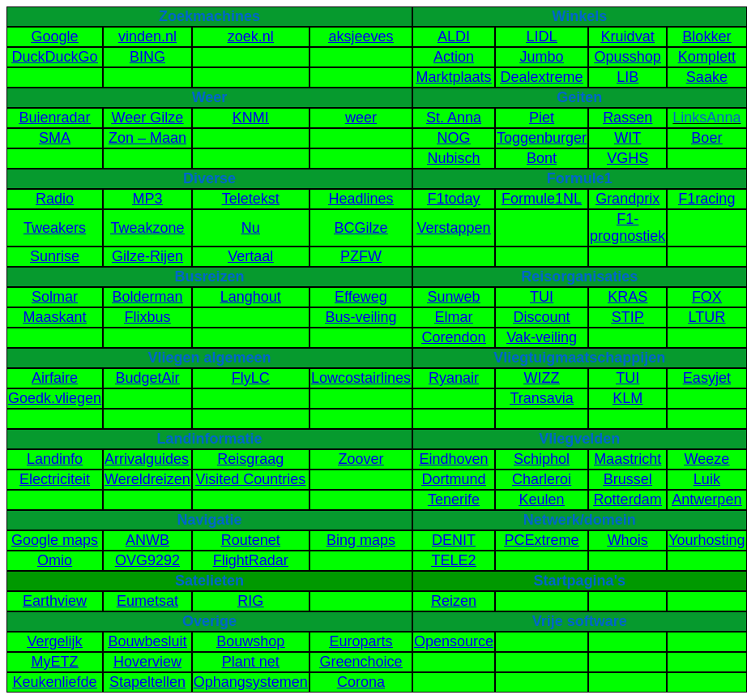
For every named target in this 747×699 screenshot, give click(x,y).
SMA (54, 138)
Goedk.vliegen (54, 398)
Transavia (541, 398)
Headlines (360, 199)
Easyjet (707, 378)
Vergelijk (55, 641)
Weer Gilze (148, 117)
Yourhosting (706, 540)
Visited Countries (250, 479)
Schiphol (542, 459)
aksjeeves (360, 36)
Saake (707, 77)
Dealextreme (542, 77)
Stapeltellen (147, 682)
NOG (453, 138)
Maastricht (627, 459)
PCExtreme (542, 540)
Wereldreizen (147, 479)
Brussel (628, 479)
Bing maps (361, 540)
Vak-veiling (541, 337)
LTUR (707, 317)
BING (147, 57)
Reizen (453, 601)
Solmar (55, 297)
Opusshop (628, 57)
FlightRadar (250, 560)
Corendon (453, 337)
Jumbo (542, 57)
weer (361, 117)
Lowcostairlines (361, 378)
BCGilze (360, 228)
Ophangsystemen (251, 682)
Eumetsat (147, 601)
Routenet (250, 540)
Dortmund (453, 479)
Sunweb (453, 297)
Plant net (251, 662)
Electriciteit (54, 479)
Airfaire (55, 378)
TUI (541, 297)
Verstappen (453, 228)
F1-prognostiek (627, 227)
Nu (250, 228)
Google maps (54, 540)
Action (453, 57)
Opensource (453, 641)
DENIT (454, 540)
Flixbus (147, 317)
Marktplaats (453, 77)
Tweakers (54, 228)
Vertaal (250, 256)
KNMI (251, 117)
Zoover (360, 459)
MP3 (147, 199)
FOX (707, 297)
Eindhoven (453, 459)
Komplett (707, 57)
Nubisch (453, 158)
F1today (453, 199)
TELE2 (453, 560)
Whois (628, 540)
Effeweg (361, 297)
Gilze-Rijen (147, 256)
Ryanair (454, 378)
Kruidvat (628, 36)
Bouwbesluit (147, 641)
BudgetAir (147, 378)
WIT (627, 138)
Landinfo (55, 459)
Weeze (707, 459)
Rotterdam (628, 499)
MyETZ (55, 662)
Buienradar (55, 117)
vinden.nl (147, 36)
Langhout (250, 297)
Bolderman (147, 297)
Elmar (453, 317)
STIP (628, 317)
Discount (542, 317)
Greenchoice (360, 662)
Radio (55, 199)
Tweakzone (147, 228)
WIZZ (542, 378)
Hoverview (147, 662)
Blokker (706, 36)
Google (55, 36)
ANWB (147, 540)
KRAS (627, 297)
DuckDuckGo (55, 57)
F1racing (706, 199)
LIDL (542, 36)
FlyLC (251, 378)
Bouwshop (250, 641)
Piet (541, 117)
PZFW (361, 256)
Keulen (542, 499)
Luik (707, 479)
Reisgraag (250, 459)
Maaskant (55, 317)
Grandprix (627, 199)
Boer (706, 138)
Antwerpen (706, 499)
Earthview (55, 601)
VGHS (627, 158)
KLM (627, 398)
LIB (627, 77)
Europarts (360, 641)
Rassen (627, 117)
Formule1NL (542, 199)
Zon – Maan (147, 138)
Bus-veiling (360, 317)
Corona (361, 682)
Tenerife (454, 499)
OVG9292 (147, 560)
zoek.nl (251, 36)
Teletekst (251, 199)
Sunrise (54, 256)
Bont (542, 158)
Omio (54, 560)
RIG (250, 601)
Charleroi (541, 479)
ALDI (454, 36)
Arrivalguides (147, 459)
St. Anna (453, 117)
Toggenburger (542, 138)
